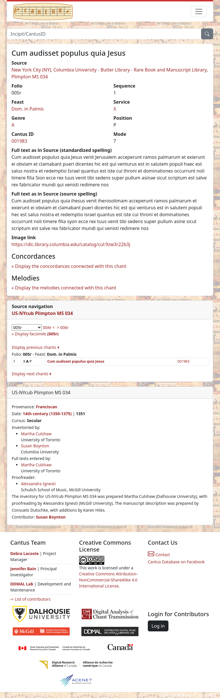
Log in (158, 626)
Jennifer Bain (23, 568)
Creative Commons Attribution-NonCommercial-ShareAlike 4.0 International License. (108, 580)
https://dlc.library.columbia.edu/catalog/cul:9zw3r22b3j (70, 244)
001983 (19, 141)
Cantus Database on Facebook (176, 561)
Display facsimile (37, 334)
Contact (159, 554)
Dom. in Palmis (27, 109)
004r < (49, 327)
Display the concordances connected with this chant (70, 266)
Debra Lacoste (24, 553)
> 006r (62, 327)
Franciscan (46, 406)
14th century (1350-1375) (47, 413)
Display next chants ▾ (31, 373)
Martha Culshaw (36, 433)
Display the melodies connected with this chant (65, 288)
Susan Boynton (35, 445)
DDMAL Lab (21, 584)
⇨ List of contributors (30, 599)
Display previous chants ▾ (35, 347)
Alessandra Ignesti (38, 483)
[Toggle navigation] (199, 11)
